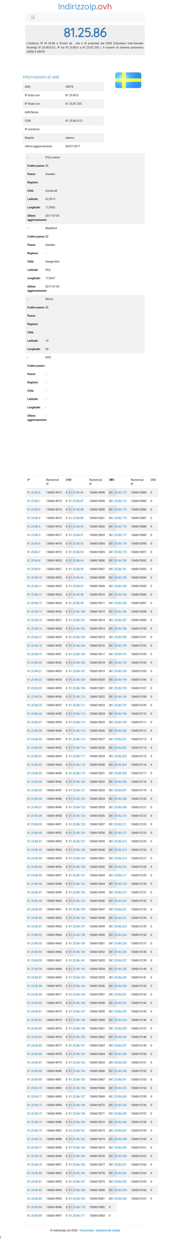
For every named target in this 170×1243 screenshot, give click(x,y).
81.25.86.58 (34, 986)
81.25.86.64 (34, 1037)
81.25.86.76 (34, 1139)
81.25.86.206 (118, 781)
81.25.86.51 (34, 926)
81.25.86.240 (118, 1071)
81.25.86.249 (118, 1147)
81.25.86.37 (34, 807)
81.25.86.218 (118, 884)
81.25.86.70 (34, 1088)
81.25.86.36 (34, 798)
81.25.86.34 (34, 781)
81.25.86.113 (77, 722)
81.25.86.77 (34, 1147)
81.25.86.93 (76, 552)
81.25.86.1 (34, 501)
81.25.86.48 (34, 901)
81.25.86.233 (118, 1011)
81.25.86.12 (34, 594)
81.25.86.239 (118, 1062)
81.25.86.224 (118, 935)
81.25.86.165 (77, 1164)
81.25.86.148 (77, 1020)
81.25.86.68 (34, 1071)
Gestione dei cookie (108, 1230)
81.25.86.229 (118, 977)
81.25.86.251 (118, 1164)
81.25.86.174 (118, 509)
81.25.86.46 (34, 884)
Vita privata (87, 1230)
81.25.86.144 (77, 986)
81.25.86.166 (77, 1173)
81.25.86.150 (77, 1037)
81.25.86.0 (34, 492)
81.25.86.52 (34, 935)
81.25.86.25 (34, 705)
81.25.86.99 (76, 603)
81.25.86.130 (77, 866)
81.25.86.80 (34, 1173)
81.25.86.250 (118, 1156)
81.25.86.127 (77, 841)
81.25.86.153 (77, 1062)
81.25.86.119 (77, 773)
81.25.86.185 (118, 603)
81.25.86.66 (34, 1054)
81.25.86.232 (118, 1003)
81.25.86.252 (118, 1173)
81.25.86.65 (34, 1045)
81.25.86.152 (77, 1054)
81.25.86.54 (34, 952)
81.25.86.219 (118, 892)
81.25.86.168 (77, 1190)
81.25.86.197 (118, 705)
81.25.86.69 (34, 1079)
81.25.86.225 (118, 943)
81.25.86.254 (118, 1190)
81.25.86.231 (118, 994)
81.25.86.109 (77, 688)
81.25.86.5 (34, 535)
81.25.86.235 (118, 1028)
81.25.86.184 (118, 594)
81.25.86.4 (34, 526)
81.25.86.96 (76, 577)
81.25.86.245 (118, 1113)
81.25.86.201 (118, 739)
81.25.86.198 (118, 713)
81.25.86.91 (76, 535)
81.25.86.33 (34, 773)
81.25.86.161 (77, 1130)
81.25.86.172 (118, 492)
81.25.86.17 (34, 637)
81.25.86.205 (118, 773)
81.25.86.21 (34, 671)
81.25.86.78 (34, 1156)
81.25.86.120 (77, 781)
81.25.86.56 (34, 969)
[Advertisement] (85, 66)
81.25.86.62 (34, 1020)
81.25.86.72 (34, 1105)
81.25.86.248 (118, 1139)
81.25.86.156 (77, 1088)
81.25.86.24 (34, 696)
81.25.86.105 (77, 654)
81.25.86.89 (76, 518)
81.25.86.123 (77, 807)
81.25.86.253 (118, 1181)
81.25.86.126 (77, 832)
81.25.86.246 (118, 1122)
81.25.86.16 (34, 628)
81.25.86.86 (76, 492)
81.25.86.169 (77, 1198)
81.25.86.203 (118, 756)
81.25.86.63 (34, 1028)
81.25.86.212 (118, 832)
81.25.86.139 (77, 943)
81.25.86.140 (77, 952)
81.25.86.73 (34, 1113)
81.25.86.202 (118, 747)
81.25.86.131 (77, 875)
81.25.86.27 (34, 722)
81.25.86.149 (77, 1028)
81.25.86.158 (77, 1105)
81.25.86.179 (118, 552)
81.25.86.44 (34, 866)
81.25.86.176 (118, 526)
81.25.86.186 (118, 611)
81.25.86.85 (34, 1215)
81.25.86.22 (34, 679)
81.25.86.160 (77, 1122)
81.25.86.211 (118, 824)
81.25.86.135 (77, 909)
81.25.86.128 (77, 849)
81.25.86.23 (34, 688)
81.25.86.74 (34, 1122)
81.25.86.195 (118, 688)
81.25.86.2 (34, 509)
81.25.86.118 (77, 764)
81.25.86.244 (118, 1105)
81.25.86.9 (34, 569)
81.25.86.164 (77, 1156)
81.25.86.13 (34, 603)
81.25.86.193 (118, 671)
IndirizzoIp (77, 6)
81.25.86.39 (34, 824)
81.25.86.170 (77, 1207)
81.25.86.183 (118, 586)
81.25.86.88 (76, 509)
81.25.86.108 (77, 679)
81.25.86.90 (76, 526)
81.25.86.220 (118, 901)
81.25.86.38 (34, 815)
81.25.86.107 (77, 671)
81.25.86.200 (118, 730)
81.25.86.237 (118, 1045)
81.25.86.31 (34, 756)
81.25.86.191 (118, 654)
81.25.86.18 (34, 645)
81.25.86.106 (77, 662)
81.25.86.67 (34, 1062)
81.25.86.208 (118, 798)
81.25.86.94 (76, 560)
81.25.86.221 (118, 909)
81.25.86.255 (118, 1198)
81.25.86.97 (76, 586)
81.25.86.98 (76, 594)
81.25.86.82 (34, 1190)
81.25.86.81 (34, 1181)
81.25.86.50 (34, 918)
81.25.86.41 (34, 841)
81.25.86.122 (77, 798)
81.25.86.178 (118, 543)
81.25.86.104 (77, 645)
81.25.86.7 (34, 552)
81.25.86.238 (118, 1054)
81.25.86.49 (34, 909)
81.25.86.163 (77, 1147)
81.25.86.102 (77, 628)
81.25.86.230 (118, 986)
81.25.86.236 (118, 1037)
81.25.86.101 (77, 620)
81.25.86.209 (118, 807)
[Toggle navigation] (33, 17)
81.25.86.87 (76, 501)
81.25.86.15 (34, 620)
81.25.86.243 (118, 1096)
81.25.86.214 (118, 849)
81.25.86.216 (118, 866)
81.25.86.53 (34, 943)
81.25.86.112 (77, 713)
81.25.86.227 (118, 960)
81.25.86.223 (118, 926)
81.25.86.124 (77, 815)
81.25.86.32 (34, 764)
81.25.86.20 (34, 662)
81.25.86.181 (118, 569)
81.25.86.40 (34, 832)
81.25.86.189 (118, 637)
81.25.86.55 (34, 960)
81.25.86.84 (34, 1207)
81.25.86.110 (77, 696)
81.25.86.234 (118, 1020)
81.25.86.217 (118, 875)
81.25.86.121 (77, 790)
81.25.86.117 (77, 756)
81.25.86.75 (34, 1130)
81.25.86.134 (77, 901)
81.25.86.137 (77, 926)
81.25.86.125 (77, 824)
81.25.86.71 (34, 1096)
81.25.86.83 (34, 1198)
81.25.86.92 (76, 543)
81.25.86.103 (77, 637)
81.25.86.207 (118, 790)
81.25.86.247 (118, 1130)
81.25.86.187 (118, 620)
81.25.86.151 (77, 1045)
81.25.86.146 (77, 1003)
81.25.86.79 (34, 1164)
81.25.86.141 (77, 960)
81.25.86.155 (77, 1079)
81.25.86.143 (77, 977)
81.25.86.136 (77, 918)
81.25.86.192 (118, 662)
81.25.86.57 (34, 977)
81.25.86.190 (118, 645)
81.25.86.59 (34, 994)
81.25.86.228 (118, 969)
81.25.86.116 (77, 747)
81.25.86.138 (77, 935)
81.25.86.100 (77, 611)
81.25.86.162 (77, 1139)
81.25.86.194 (118, 679)
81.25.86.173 (118, 501)
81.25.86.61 (34, 1011)
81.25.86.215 (118, 858)
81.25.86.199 (118, 722)
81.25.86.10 (34, 577)
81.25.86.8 (34, 560)
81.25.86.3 (34, 518)
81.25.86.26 (34, 713)
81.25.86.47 (34, 892)
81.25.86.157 (77, 1096)
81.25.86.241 (118, 1079)
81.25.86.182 (118, 577)
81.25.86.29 (34, 739)
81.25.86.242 (118, 1088)
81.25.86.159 (77, 1113)
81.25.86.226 (118, 952)
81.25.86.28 (34, 730)
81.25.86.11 (34, 586)
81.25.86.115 (77, 739)
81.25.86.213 (118, 841)
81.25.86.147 (77, 1011)
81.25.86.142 (77, 969)
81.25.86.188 (118, 628)
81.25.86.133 (77, 892)
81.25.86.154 (77, 1071)
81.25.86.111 (77, 705)
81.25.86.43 (34, 858)
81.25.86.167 (77, 1181)
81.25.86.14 (34, 611)
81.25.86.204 (118, 764)
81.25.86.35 (34, 790)
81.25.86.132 (77, 884)
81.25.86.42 (34, 849)
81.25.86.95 (76, 569)
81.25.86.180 (118, 560)
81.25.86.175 (118, 518)
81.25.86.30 (34, 747)
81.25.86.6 (34, 543)
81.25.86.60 (34, 1003)
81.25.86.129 (77, 858)
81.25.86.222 (118, 918)
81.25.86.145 (77, 994)
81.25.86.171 (77, 1215)
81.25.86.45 (34, 875)
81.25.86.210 (118, 815)
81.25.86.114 (77, 730)
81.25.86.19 (34, 654)
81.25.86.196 (118, 696)
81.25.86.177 (118, 535)
